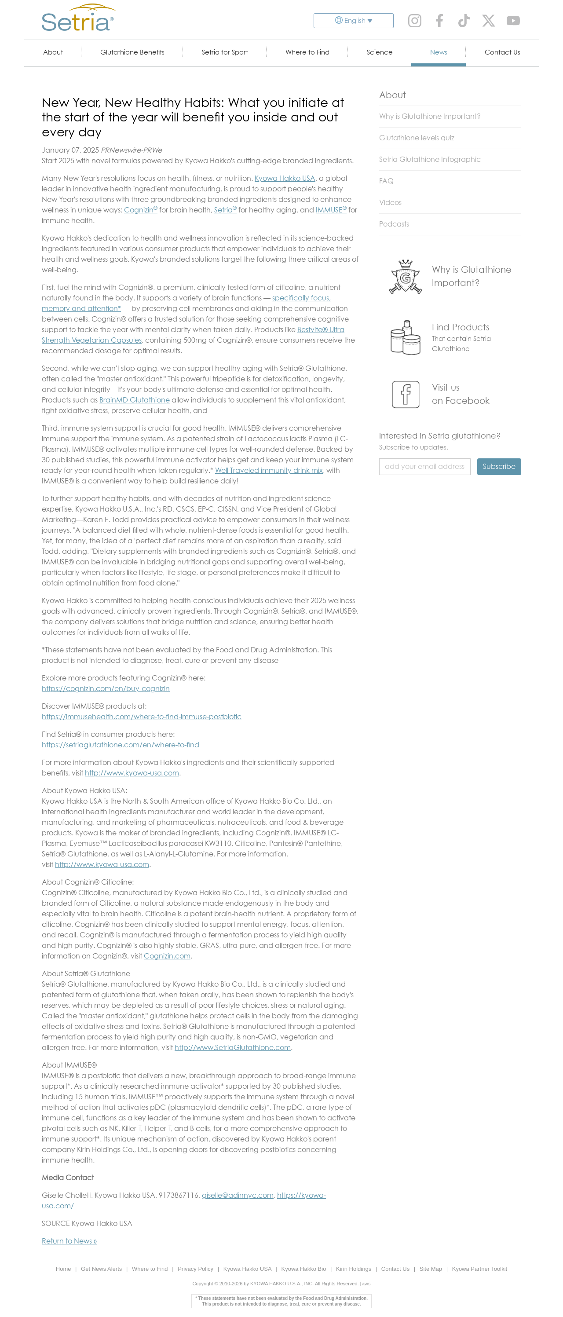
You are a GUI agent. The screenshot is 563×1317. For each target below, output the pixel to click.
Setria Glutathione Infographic (430, 159)
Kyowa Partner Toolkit (480, 1269)
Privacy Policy (196, 1269)
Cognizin (140, 210)
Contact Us (502, 52)
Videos (390, 202)
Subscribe (499, 466)
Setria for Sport (225, 52)
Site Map (432, 1269)
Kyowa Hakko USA (285, 178)
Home (64, 1269)
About (53, 52)
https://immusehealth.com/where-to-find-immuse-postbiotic (141, 717)
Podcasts (394, 224)
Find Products (461, 327)
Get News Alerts (102, 1269)
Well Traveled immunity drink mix (269, 470)
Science (380, 52)
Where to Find (307, 52)
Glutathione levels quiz (416, 138)
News (438, 52)
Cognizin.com (167, 956)
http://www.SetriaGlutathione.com (233, 1047)
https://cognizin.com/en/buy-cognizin (106, 688)
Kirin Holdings (354, 1269)
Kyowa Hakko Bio (304, 1269)
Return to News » (69, 1241)
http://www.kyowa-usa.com (132, 773)
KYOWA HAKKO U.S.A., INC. (282, 1283)
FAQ (386, 181)
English (355, 21)
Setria (225, 210)
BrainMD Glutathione (134, 400)
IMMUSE (331, 210)
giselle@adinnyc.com (238, 1195)
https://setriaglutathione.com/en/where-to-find (120, 745)
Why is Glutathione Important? (430, 116)
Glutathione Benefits (132, 52)
